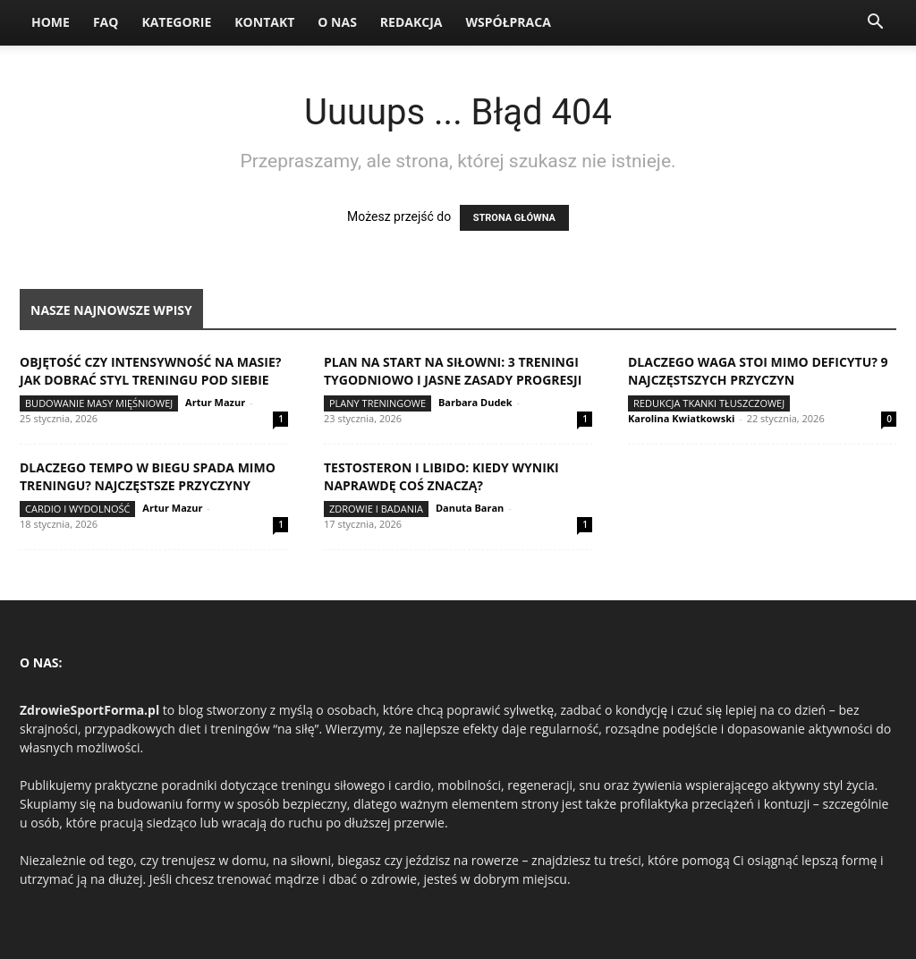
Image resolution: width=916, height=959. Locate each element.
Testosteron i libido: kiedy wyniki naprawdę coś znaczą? (441, 476)
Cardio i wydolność (77, 508)
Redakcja (411, 21)
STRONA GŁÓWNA (514, 218)
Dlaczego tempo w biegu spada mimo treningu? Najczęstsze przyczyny (148, 476)
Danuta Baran (470, 507)
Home (50, 21)
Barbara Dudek (475, 402)
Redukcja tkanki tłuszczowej (709, 403)
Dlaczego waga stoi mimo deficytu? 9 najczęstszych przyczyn (758, 370)
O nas (337, 21)
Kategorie (176, 21)
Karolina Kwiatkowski (681, 418)
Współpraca (507, 21)
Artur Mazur (215, 402)
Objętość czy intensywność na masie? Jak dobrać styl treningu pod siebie (150, 370)
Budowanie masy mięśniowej (99, 403)
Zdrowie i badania (376, 508)
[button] (874, 23)
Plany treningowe (377, 403)
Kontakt (264, 21)
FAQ (106, 21)
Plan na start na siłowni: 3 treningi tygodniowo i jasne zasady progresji (452, 370)
